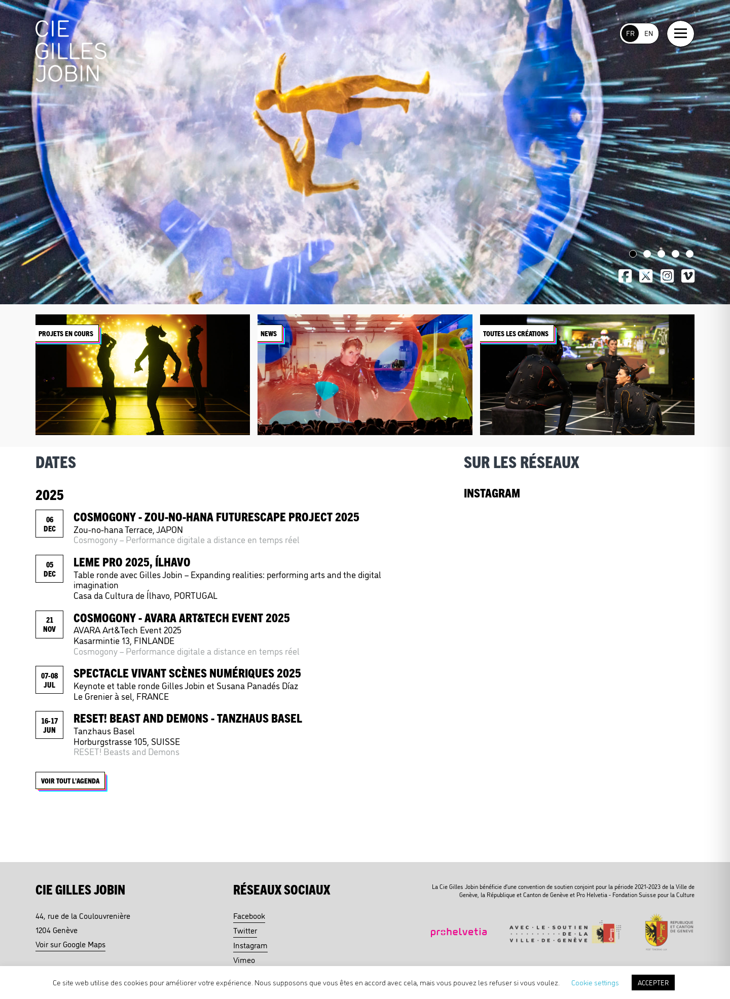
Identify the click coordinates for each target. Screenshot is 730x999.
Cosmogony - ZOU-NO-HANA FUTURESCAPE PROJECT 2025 (216, 516)
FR (630, 33)
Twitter (245, 930)
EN (648, 33)
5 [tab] (690, 254)
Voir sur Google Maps (70, 943)
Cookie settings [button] (595, 982)
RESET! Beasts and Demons (126, 751)
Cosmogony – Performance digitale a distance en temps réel (187, 539)
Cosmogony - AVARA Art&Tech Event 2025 (182, 617)
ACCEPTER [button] (653, 982)
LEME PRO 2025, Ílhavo (132, 561)
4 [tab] (675, 254)
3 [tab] (661, 254)
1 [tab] (633, 254)
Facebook (249, 915)
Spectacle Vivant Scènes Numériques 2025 (187, 672)
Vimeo (244, 959)
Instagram (250, 944)
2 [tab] (647, 254)
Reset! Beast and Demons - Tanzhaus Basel (188, 717)
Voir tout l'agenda (72, 782)
